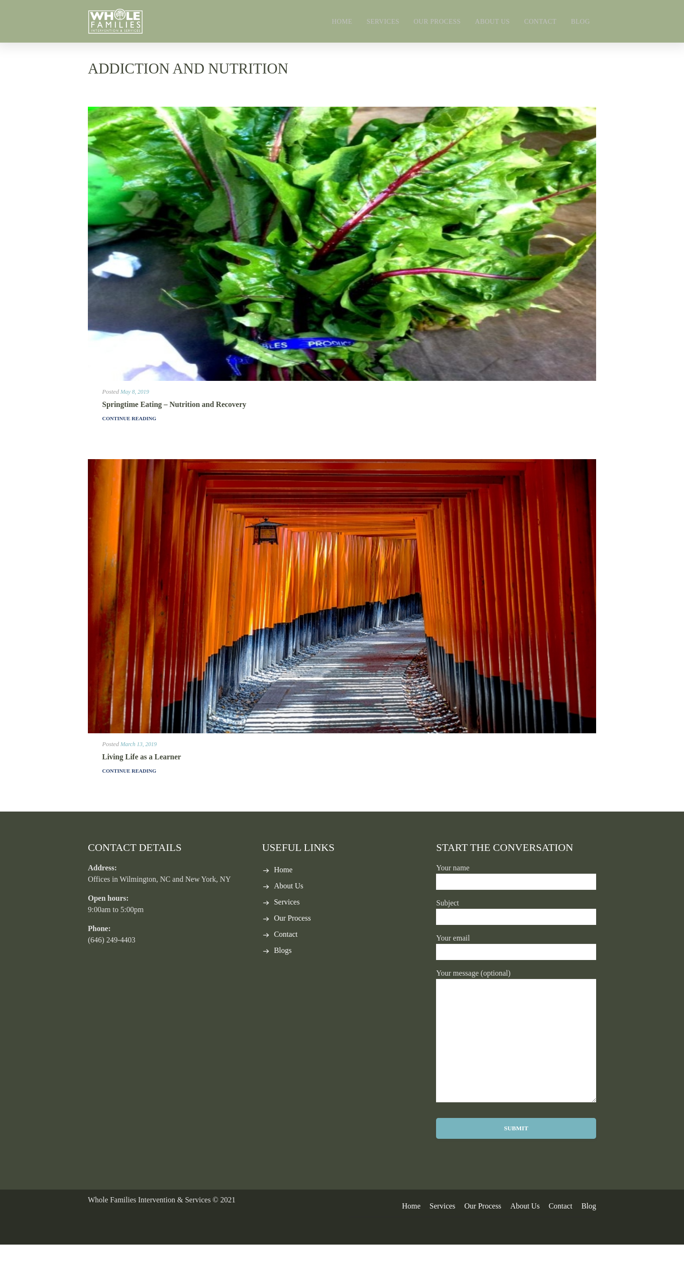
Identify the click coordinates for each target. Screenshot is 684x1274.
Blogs (283, 980)
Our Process (437, 21)
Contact (540, 21)
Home (342, 21)
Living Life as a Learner (141, 786)
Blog (580, 21)
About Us (492, 21)
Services (383, 21)
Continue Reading (129, 448)
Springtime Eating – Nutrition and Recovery (174, 434)
